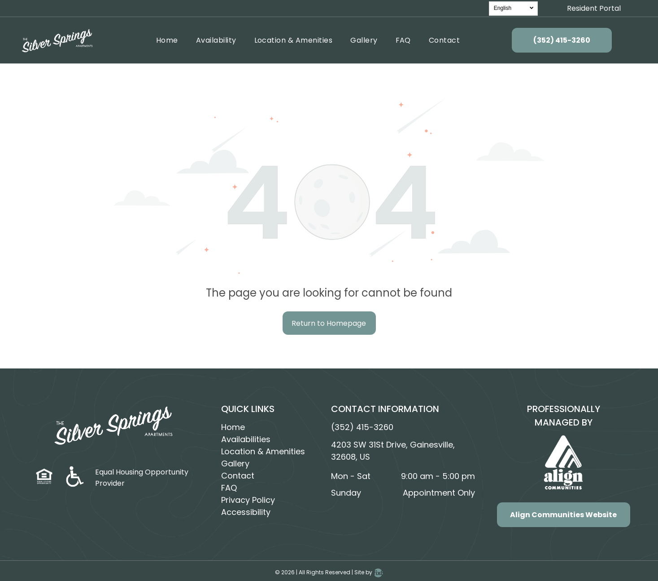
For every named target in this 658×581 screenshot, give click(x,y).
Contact (237, 475)
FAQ (229, 487)
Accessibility (245, 512)
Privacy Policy (248, 500)
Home (233, 427)
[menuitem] (167, 40)
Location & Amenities (263, 451)
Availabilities (245, 439)
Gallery (235, 463)
